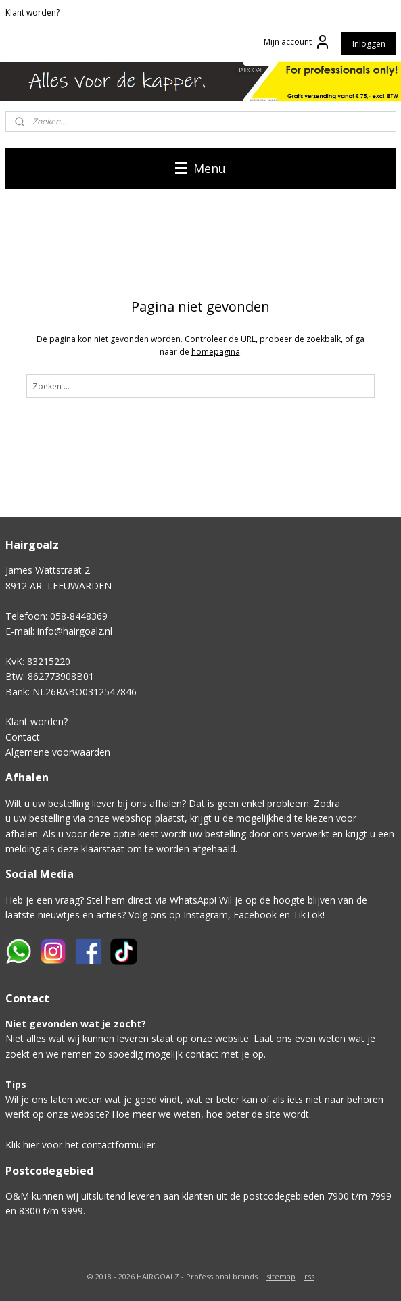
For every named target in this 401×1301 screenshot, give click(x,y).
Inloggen (368, 43)
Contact (22, 737)
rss (309, 1276)
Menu (200, 168)
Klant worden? (32, 12)
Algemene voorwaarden (57, 751)
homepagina (215, 352)
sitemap (281, 1276)
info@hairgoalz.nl (74, 630)
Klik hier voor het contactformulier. (81, 1144)
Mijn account (297, 42)
